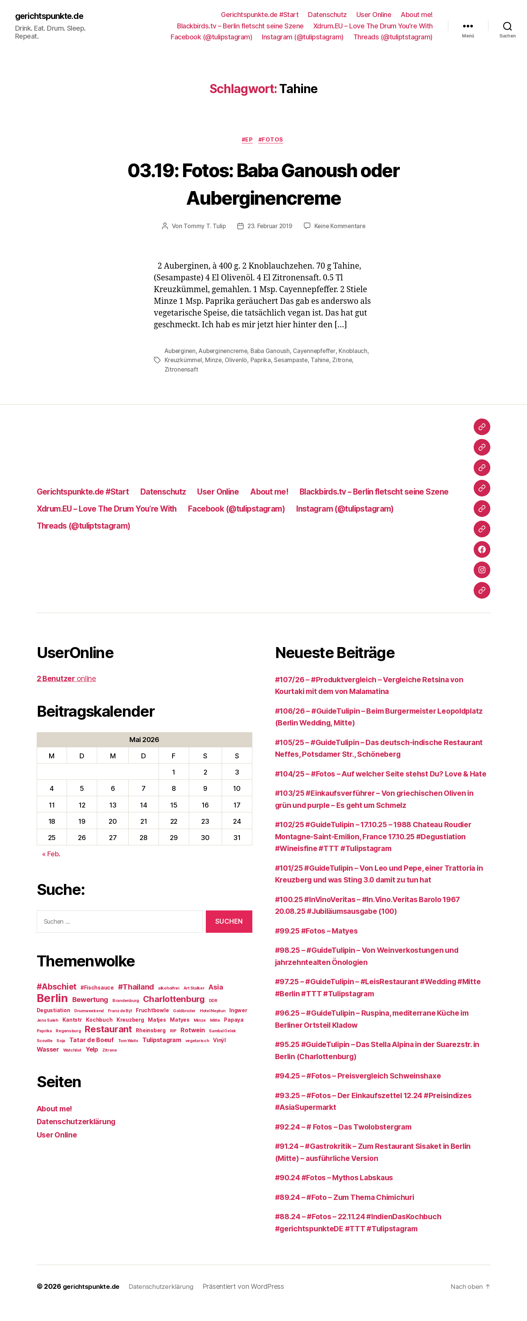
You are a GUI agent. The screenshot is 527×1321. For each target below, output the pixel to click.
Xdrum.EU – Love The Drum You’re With (373, 26)
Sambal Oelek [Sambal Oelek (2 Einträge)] (222, 1032)
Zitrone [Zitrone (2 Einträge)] (109, 1051)
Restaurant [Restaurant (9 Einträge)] (108, 1030)
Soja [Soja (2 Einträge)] (60, 1041)
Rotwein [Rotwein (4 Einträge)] (192, 1031)
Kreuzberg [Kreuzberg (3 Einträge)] (130, 1021)
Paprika (294, 361)
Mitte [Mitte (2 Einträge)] (215, 1021)
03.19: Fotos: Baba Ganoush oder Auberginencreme (263, 183)
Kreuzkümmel (216, 361)
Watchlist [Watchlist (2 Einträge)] (72, 1051)
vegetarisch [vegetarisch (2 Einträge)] (197, 1041)
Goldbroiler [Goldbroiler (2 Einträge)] (184, 1012)
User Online (374, 15)
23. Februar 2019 (269, 227)
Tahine (355, 361)
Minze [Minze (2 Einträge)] (200, 1021)
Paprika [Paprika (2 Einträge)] (44, 1032)
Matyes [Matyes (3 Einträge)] (179, 1021)
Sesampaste (325, 361)
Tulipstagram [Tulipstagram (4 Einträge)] (161, 1041)
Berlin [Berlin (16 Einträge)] (52, 999)
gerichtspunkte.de (53, 15)
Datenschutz (327, 15)
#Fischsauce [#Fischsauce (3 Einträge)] (97, 989)
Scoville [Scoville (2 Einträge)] (45, 1041)
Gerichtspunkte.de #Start (259, 15)
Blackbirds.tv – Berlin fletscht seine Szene (240, 26)
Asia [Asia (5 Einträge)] (215, 988)
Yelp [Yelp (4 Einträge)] (92, 1050)
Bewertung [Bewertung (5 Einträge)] (90, 1000)
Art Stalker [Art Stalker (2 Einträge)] (194, 989)
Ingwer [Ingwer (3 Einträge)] (238, 1011)
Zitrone (175, 370)
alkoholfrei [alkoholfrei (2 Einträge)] (168, 989)
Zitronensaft (205, 370)
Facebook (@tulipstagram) (211, 37)
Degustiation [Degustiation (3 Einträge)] (53, 1011)
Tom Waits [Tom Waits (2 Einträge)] (128, 1041)
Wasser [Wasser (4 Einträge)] (48, 1050)
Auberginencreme (225, 352)
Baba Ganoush (274, 352)
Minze (246, 361)
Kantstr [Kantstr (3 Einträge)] (72, 1021)
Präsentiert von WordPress (250, 1300)
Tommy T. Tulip (203, 227)
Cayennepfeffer (319, 352)
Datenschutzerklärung (79, 1122)
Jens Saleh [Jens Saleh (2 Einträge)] (47, 1021)
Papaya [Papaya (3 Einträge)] (233, 1021)
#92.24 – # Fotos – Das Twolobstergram (350, 1139)
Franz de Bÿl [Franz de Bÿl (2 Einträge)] (120, 1012)
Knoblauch (179, 361)
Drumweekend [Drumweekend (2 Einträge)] (89, 1012)
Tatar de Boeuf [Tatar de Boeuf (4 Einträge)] (91, 1041)
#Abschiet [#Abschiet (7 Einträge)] (57, 988)
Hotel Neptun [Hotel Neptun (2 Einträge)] (212, 1012)
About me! (417, 15)
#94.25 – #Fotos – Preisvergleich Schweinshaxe (365, 1089)
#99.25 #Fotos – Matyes (320, 943)
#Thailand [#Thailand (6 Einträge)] (136, 988)
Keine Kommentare (341, 227)
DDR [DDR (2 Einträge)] (213, 1001)
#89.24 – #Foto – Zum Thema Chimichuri (352, 1210)
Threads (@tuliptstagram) (393, 37)
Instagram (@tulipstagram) (303, 37)
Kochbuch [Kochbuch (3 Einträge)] (99, 1021)
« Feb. (51, 855)
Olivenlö (269, 361)
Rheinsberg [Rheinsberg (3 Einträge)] (150, 1031)
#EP (247, 140)
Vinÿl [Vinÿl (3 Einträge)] (219, 1041)
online (69, 679)
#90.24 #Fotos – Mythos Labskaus (340, 1190)
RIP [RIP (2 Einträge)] (173, 1032)
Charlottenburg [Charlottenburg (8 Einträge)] (174, 1000)
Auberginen (181, 352)
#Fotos (273, 140)
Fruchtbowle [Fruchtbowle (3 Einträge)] (152, 1011)
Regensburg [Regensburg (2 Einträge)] (68, 1032)
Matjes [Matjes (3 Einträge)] (157, 1021)
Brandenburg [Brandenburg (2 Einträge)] (125, 1001)
